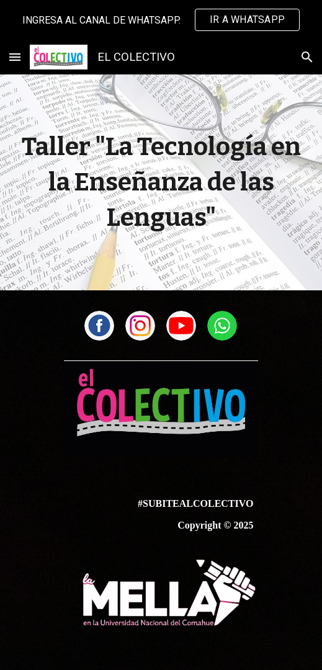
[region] (161, 20)
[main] (161, 182)
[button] (15, 57)
